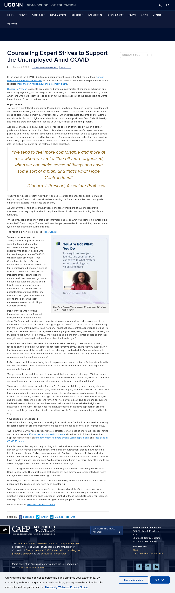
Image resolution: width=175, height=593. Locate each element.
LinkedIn (57, 516)
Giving (144, 14)
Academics (38, 14)
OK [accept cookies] (160, 579)
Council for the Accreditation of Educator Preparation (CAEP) (48, 556)
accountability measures (53, 567)
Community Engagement (45, 67)
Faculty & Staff (115, 14)
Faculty (65, 67)
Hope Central (50, 231)
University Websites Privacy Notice (66, 587)
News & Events (58, 14)
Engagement (95, 14)
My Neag (12, 23)
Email (71, 516)
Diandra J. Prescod (17, 89)
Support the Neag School (104, 544)
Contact (157, 14)
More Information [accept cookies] (133, 580)
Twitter (42, 516)
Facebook (26, 516)
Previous (13, 527)
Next (105, 527)
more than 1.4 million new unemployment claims (42, 83)
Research (77, 14)
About (23, 14)
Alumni (132, 14)
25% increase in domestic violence (47, 434)
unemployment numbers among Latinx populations (62, 437)
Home (10, 14)
